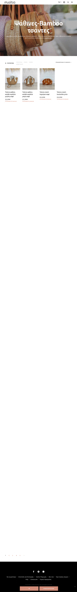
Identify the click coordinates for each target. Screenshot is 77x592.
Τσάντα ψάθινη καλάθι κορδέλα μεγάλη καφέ (10, 94)
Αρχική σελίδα (19, 62)
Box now (51, 577)
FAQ (27, 579)
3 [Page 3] (12, 555)
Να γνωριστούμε (11, 577)
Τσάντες (25, 62)
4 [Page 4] (16, 555)
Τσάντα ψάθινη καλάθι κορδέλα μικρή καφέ (27, 94)
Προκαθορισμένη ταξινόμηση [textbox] (63, 62)
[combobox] (61, 62)
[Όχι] (75, 586)
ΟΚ (29, 588)
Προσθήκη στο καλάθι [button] (11, 101)
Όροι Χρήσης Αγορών (62, 577)
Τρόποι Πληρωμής (41, 577)
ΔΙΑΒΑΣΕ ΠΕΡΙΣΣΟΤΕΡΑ (48, 588)
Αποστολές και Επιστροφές (26, 577)
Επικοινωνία (34, 579)
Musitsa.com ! (48, 38)
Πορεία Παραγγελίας (45, 579)
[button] (59, 2)
